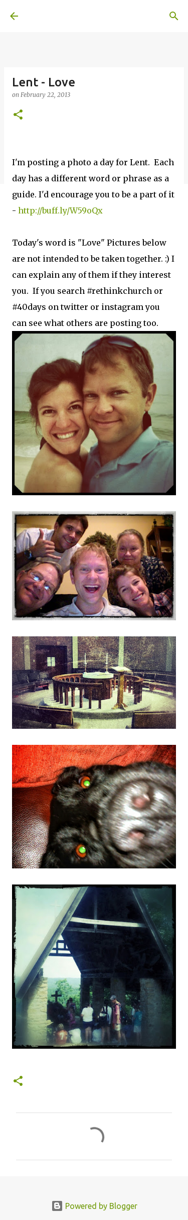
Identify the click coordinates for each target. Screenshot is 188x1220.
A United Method (60, 16)
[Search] (174, 16)
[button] (18, 115)
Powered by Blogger (94, 1205)
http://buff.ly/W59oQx (60, 210)
